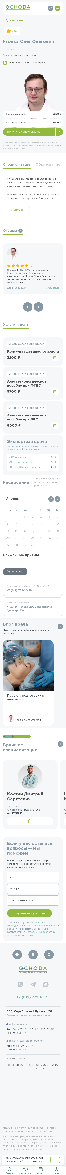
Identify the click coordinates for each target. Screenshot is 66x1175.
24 (41, 538)
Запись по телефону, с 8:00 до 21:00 (33, 588)
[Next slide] (38, 307)
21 (16, 538)
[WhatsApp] (20, 985)
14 (16, 531)
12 (57, 524)
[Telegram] (33, 985)
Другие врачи (14, 20)
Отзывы (13, 231)
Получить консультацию (23, 132)
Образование (48, 164)
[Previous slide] (27, 307)
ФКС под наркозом (20, 457)
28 (16, 545)
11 (49, 524)
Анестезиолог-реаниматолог (26, 344)
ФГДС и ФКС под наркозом (25, 467)
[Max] (46, 985)
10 (41, 524)
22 (24, 538)
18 (49, 531)
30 (32, 545)
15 (24, 531)
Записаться (15, 571)
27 (8, 545)
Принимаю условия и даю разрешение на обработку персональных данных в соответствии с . (33, 929)
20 (8, 538)
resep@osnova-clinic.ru (33, 1167)
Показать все (17, 210)
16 (33, 531)
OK (55, 1160)
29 (24, 545)
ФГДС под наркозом (21, 462)
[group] (33, 268)
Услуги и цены (16, 324)
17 (41, 531)
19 (57, 531)
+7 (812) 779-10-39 (33, 997)
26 (57, 538)
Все (60, 626)
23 (32, 538)
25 (49, 538)
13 (8, 531)
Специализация (17, 164)
